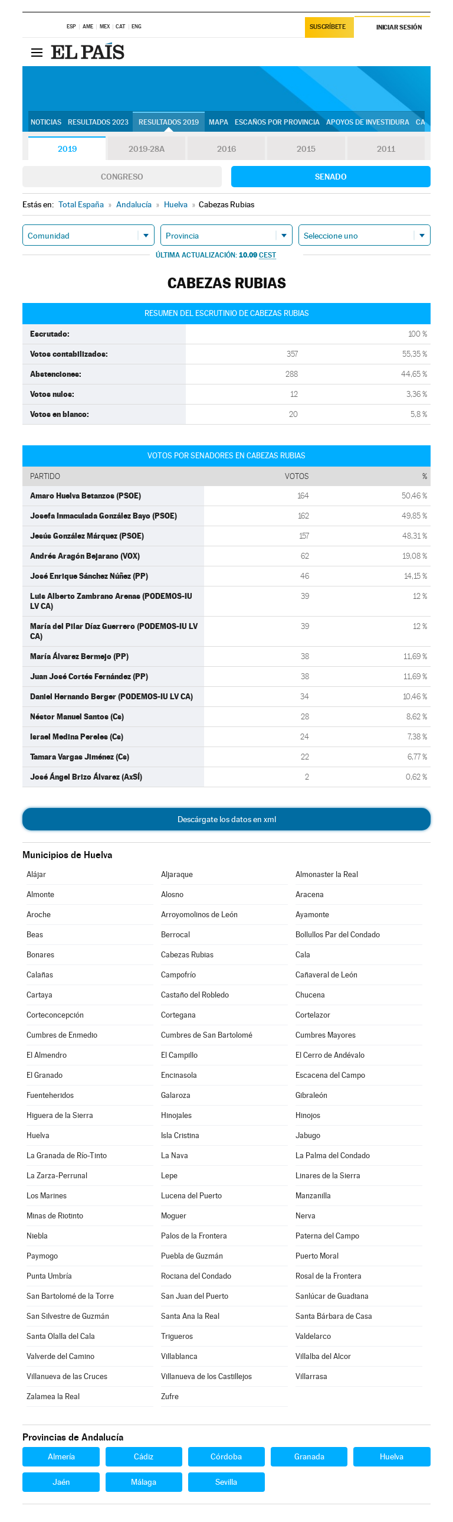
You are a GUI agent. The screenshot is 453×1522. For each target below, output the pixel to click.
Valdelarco (313, 1336)
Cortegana (178, 1015)
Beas (35, 934)
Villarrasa (311, 1376)
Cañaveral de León (326, 974)
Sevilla (226, 1482)
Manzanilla (313, 1195)
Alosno (172, 894)
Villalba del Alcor (323, 1356)
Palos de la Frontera (194, 1235)
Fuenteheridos (50, 1095)
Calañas (40, 974)
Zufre (170, 1396)
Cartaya (39, 994)
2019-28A (147, 149)
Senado (331, 176)
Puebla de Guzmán (192, 1256)
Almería (61, 1456)
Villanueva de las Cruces (67, 1376)
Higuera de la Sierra (60, 1115)
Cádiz (143, 1456)
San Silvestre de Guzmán (68, 1316)
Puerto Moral (317, 1256)
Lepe (169, 1175)
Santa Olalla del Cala (61, 1336)
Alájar (36, 874)
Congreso (122, 176)
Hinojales (176, 1115)
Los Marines (47, 1195)
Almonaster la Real (327, 874)
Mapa (218, 122)
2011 (386, 149)
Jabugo (308, 1135)
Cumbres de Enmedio (62, 1035)
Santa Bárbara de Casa (334, 1316)
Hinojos (308, 1115)
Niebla (37, 1235)
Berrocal (175, 934)
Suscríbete (328, 27)
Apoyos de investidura (367, 122)
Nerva (306, 1215)
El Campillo (179, 1055)
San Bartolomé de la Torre (70, 1296)
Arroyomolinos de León (199, 914)
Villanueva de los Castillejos (206, 1376)
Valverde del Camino (60, 1356)
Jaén (61, 1482)
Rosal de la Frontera (329, 1276)
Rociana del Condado (196, 1276)
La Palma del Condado (333, 1155)
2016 (226, 149)
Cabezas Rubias (187, 954)
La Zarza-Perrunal (57, 1175)
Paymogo (42, 1256)
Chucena (310, 994)
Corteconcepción (55, 1015)
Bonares (40, 954)
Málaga (143, 1482)
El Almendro (47, 1055)
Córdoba (226, 1456)
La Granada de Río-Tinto (67, 1155)
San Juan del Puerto (194, 1296)
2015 (306, 149)
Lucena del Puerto (191, 1195)
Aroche (39, 914)
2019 (67, 149)
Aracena (310, 894)
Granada (309, 1456)
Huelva (38, 1135)
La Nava (174, 1155)
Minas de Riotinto (55, 1215)
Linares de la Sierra (328, 1175)
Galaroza (176, 1095)
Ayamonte (312, 914)
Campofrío (178, 974)
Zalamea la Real (53, 1396)
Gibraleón (311, 1095)
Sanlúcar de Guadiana (332, 1296)
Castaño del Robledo (195, 994)
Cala (303, 954)
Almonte (40, 894)
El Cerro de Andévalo (330, 1055)
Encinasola (179, 1075)
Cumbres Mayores (326, 1035)
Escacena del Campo (330, 1075)
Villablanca (179, 1356)
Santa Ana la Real (190, 1316)
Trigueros (177, 1336)
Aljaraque (177, 874)
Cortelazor (313, 1015)
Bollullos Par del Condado (338, 934)
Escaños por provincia (277, 122)
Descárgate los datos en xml (227, 819)
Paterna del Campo (327, 1235)
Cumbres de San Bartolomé (206, 1035)
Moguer (173, 1215)
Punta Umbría (49, 1276)
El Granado (45, 1075)
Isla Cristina (180, 1135)
